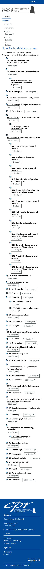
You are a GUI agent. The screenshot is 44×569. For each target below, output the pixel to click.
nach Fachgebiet (8, 32)
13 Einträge (16, 250)
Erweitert (8, 28)
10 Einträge (13, 285)
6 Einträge (16, 131)
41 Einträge (16, 239)
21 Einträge (13, 432)
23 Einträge (13, 389)
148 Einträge (13, 140)
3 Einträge (16, 184)
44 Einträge (13, 356)
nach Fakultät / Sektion (8, 41)
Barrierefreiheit (10, 543)
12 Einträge (13, 100)
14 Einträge (13, 446)
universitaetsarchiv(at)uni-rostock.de (20, 529)
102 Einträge (35, 458)
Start (33, 1)
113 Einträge (30, 454)
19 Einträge (29, 415)
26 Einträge (13, 120)
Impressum (8, 538)
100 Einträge (13, 465)
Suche (7, 20)
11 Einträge (31, 343)
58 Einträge (30, 380)
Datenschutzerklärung (12, 540)
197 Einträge (13, 107)
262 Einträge (26, 469)
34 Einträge (29, 393)
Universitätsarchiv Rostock (14, 519)
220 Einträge (29, 480)
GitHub (7, 554)
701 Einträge (28, 339)
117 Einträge (28, 298)
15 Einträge (16, 195)
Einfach (8, 24)
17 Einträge (16, 151)
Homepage (8, 552)
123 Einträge (31, 111)
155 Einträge (13, 350)
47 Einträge (31, 92)
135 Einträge (28, 326)
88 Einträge (26, 293)
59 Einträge (33, 376)
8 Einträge (12, 278)
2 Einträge (12, 65)
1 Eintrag (16, 162)
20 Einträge (13, 335)
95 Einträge (31, 289)
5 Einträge (12, 404)
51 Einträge (16, 173)
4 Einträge (16, 206)
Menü (6, 16)
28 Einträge (13, 317)
